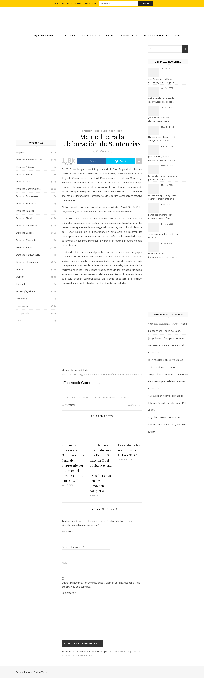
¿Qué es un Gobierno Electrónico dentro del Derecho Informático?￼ (159, 119)
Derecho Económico (27, 196)
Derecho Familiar (25, 210)
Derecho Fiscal (24, 218)
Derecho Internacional (28, 225)
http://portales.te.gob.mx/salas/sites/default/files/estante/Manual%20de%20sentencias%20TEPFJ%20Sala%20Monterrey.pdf (131, 374)
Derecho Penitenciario (28, 254)
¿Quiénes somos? (45, 35)
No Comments (134, 405)
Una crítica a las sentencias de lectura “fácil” (129, 450)
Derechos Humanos (27, 262)
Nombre (67, 531)
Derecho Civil (23, 181)
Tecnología (22, 305)
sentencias (124, 397)
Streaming (21, 298)
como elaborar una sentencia (77, 397)
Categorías (90, 35)
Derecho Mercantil (26, 240)
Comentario (69, 592)
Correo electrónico (73, 547)
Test (18, 320)
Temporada (22, 313)
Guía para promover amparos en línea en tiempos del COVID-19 (167, 345)
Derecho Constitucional (28, 188)
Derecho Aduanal (25, 166)
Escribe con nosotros (121, 35)
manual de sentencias (105, 397)
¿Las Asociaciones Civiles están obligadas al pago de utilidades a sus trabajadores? (163, 80)
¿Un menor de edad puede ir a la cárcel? (163, 236)
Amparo (20, 152)
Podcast (71, 35)
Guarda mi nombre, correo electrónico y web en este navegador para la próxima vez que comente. (101, 584)
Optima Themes (41, 672)
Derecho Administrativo (29, 159)
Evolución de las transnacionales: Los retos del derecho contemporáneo (162, 255)
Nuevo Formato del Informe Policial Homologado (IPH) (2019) (167, 403)
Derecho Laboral (25, 232)
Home (24, 35)
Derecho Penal (24, 247)
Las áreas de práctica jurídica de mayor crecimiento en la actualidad (162, 197)
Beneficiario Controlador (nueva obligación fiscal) (160, 216)
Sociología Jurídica (25, 291)
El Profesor (71, 404)
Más (178, 35)
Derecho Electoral (26, 203)
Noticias (20, 269)
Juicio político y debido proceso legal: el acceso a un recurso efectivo (162, 158)
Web (64, 562)
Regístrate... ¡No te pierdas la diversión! (74, 3)
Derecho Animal (24, 174)
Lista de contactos (156, 35)
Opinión (20, 276)
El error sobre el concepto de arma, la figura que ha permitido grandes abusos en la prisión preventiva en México (162, 139)
